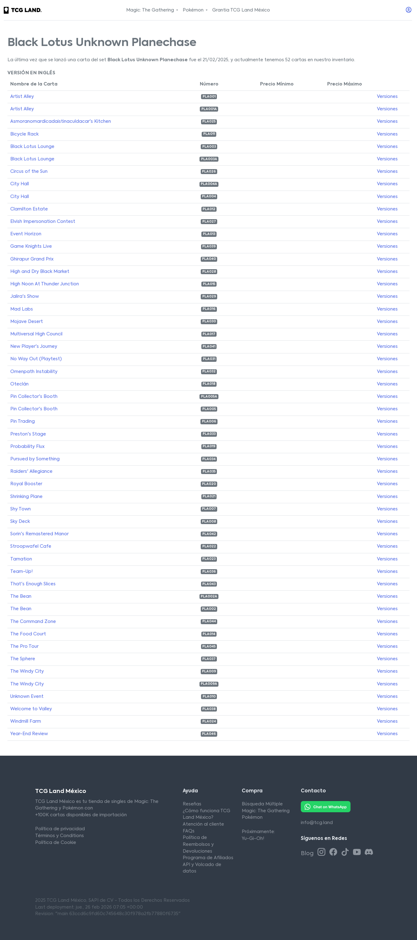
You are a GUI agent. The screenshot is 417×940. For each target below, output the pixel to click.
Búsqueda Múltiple (262, 804)
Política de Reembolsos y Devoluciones (198, 844)
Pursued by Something (35, 459)
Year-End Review (29, 734)
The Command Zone (33, 622)
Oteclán (19, 384)
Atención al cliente (203, 824)
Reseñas (192, 804)
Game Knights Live (31, 246)
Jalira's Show (24, 296)
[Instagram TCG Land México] (322, 852)
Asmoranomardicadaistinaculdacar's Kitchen (60, 121)
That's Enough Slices (33, 584)
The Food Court (28, 634)
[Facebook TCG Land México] (334, 852)
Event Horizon (25, 234)
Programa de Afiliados (208, 858)
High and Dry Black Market (39, 272)
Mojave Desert (26, 322)
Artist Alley (22, 96)
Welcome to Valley (31, 709)
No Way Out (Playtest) (36, 359)
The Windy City (27, 671)
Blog (308, 853)
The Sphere (22, 659)
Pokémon (252, 817)
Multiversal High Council (36, 334)
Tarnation (21, 559)
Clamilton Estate (29, 209)
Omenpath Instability (33, 372)
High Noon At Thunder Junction (44, 284)
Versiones (387, 96)
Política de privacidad (60, 829)
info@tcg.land (317, 823)
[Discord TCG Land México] (368, 852)
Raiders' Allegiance (31, 471)
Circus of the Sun (29, 171)
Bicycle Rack (24, 134)
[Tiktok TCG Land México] (346, 852)
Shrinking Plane (26, 497)
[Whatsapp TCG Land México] (326, 806)
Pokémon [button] (194, 10)
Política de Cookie (55, 843)
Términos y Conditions (59, 836)
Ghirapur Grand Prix (31, 259)
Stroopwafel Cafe (30, 546)
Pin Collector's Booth (33, 396)
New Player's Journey (33, 346)
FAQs (189, 831)
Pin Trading (22, 421)
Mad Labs (21, 309)
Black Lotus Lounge (32, 147)
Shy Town (20, 509)
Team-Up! (21, 571)
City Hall (19, 184)
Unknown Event (27, 696)
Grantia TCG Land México (241, 10)
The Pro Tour (24, 646)
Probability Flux (27, 447)
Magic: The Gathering (266, 811)
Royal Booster (26, 484)
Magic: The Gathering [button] (150, 10)
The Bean (20, 596)
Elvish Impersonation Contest (42, 221)
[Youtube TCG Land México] (358, 852)
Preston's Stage (28, 434)
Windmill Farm (25, 721)
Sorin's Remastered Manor (39, 534)
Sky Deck (20, 521)
